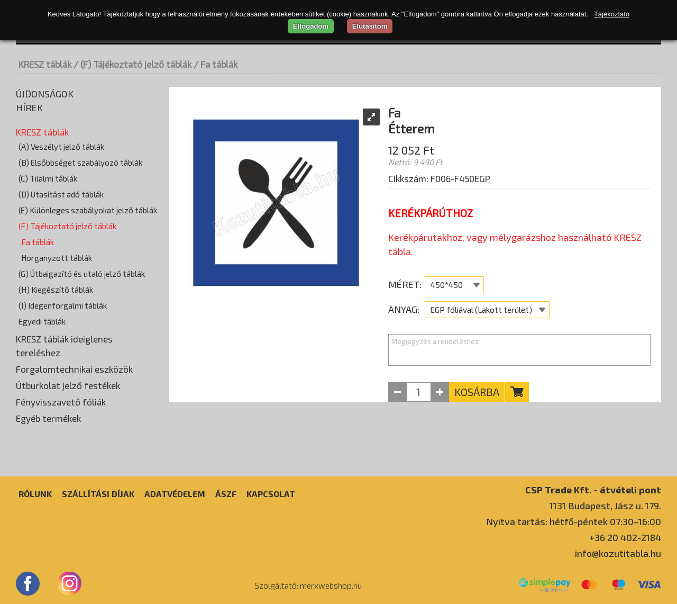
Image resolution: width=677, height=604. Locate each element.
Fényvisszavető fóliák (61, 401)
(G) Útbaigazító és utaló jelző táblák (82, 273)
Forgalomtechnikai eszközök (74, 369)
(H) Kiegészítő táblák (56, 289)
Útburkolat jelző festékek (68, 385)
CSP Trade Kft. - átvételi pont (593, 489)
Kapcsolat (270, 494)
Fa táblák (37, 242)
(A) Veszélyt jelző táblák (61, 146)
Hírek (29, 107)
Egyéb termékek (48, 418)
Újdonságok (45, 94)
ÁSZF (225, 494)
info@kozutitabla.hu (618, 553)
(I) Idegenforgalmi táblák (63, 305)
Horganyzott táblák (56, 258)
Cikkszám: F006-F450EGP (439, 178)
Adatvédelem (174, 494)
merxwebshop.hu (331, 585)
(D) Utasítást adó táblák (61, 194)
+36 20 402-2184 (625, 537)
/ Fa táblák (215, 64)
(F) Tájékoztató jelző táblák (67, 226)
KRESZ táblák (45, 64)
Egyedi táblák (42, 321)
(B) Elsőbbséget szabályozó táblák (80, 162)
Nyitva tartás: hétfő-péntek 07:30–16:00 (573, 521)
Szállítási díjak (98, 494)
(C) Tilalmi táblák (48, 178)
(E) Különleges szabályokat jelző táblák (88, 210)
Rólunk (35, 494)
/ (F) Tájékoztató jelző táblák (132, 64)
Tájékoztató (611, 14)
